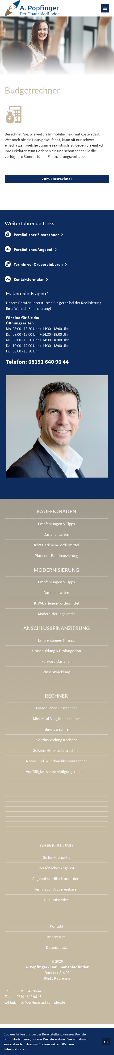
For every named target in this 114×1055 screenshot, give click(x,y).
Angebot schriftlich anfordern (56, 878)
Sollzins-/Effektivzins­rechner (56, 750)
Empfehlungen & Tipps (56, 523)
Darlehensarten (56, 534)
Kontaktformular (24, 279)
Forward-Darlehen (57, 661)
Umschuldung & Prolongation (56, 650)
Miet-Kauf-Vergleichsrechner (56, 718)
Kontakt (56, 926)
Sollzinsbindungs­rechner (56, 739)
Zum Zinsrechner (57, 178)
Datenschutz (56, 947)
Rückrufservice (56, 899)
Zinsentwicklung (56, 672)
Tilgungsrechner (56, 729)
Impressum (56, 936)
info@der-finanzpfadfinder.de (41, 1002)
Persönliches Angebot (29, 249)
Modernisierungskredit (56, 613)
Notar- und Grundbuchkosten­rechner (56, 761)
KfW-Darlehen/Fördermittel (56, 545)
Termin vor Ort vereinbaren (34, 264)
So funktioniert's (56, 857)
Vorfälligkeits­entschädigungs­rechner (56, 771)
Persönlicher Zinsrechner (32, 234)
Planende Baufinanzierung (56, 555)
